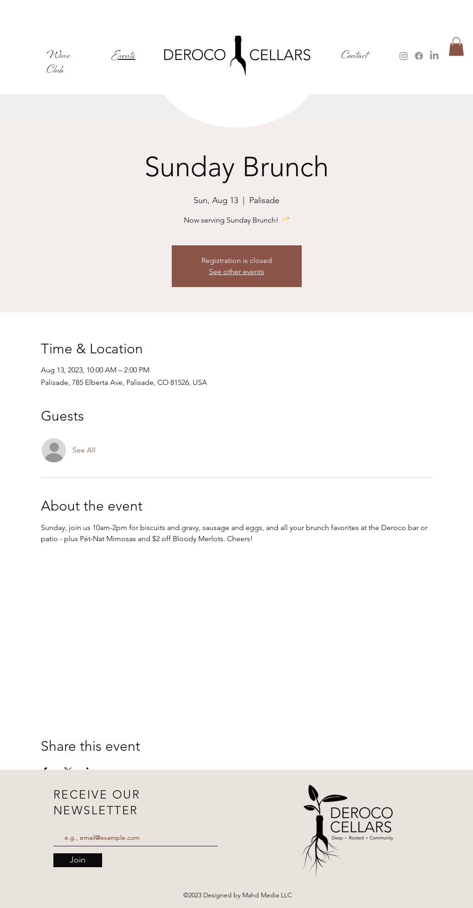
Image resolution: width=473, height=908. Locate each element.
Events (123, 56)
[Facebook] (419, 56)
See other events (236, 271)
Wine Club (59, 63)
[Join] (77, 860)
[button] (456, 46)
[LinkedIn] (434, 56)
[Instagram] (403, 56)
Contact (355, 56)
